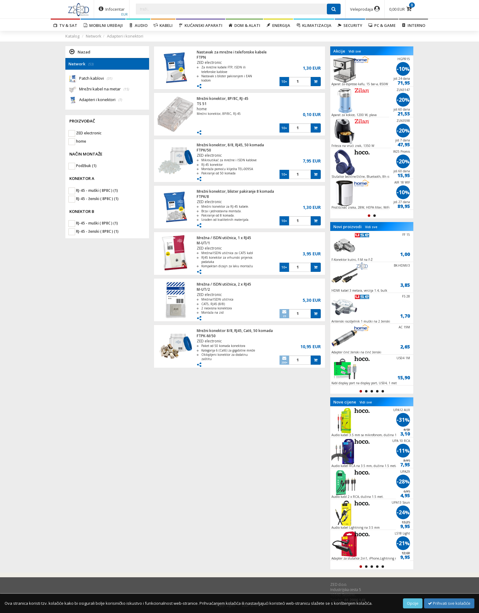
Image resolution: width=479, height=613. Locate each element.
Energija (278, 25)
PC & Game (382, 25)
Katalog (72, 36)
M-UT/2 (203, 289)
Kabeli (163, 25)
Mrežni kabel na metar (104, 89)
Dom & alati (244, 25)
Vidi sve (355, 51)
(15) (126, 89)
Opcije (413, 603)
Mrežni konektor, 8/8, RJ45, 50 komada (230, 145)
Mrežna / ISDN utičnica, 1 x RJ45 (224, 237)
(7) (120, 100)
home (202, 108)
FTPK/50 (204, 150)
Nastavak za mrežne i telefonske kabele (232, 52)
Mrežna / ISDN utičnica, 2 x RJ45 (224, 284)
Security (350, 25)
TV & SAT (65, 25)
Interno (413, 25)
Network (93, 36)
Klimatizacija (313, 25)
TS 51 (202, 103)
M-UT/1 (203, 243)
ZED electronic (209, 62)
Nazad (79, 52)
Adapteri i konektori (125, 36)
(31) (109, 78)
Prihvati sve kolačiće (449, 603)
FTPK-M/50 (206, 335)
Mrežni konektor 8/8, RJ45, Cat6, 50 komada (235, 330)
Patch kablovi (95, 78)
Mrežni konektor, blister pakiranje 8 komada (235, 191)
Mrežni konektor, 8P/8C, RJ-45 (222, 98)
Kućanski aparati (200, 25)
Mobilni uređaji (103, 25)
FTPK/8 (203, 196)
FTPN (201, 57)
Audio (138, 25)
